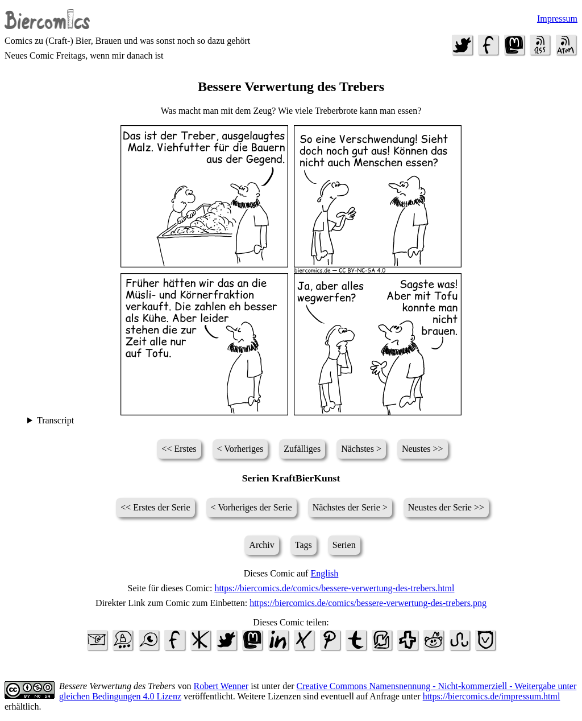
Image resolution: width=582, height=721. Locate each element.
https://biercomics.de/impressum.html (491, 696)
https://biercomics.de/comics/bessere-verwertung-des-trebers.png (368, 603)
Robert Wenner (221, 686)
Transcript (55, 420)
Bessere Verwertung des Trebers (117, 686)
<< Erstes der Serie (155, 507)
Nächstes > (361, 449)
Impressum (557, 18)
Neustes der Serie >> (446, 507)
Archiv (261, 545)
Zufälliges (302, 449)
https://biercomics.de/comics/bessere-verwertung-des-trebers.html (334, 588)
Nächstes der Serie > (350, 507)
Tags (303, 545)
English (324, 573)
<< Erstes (178, 449)
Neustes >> (422, 449)
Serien (344, 545)
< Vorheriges (240, 449)
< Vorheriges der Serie (251, 507)
